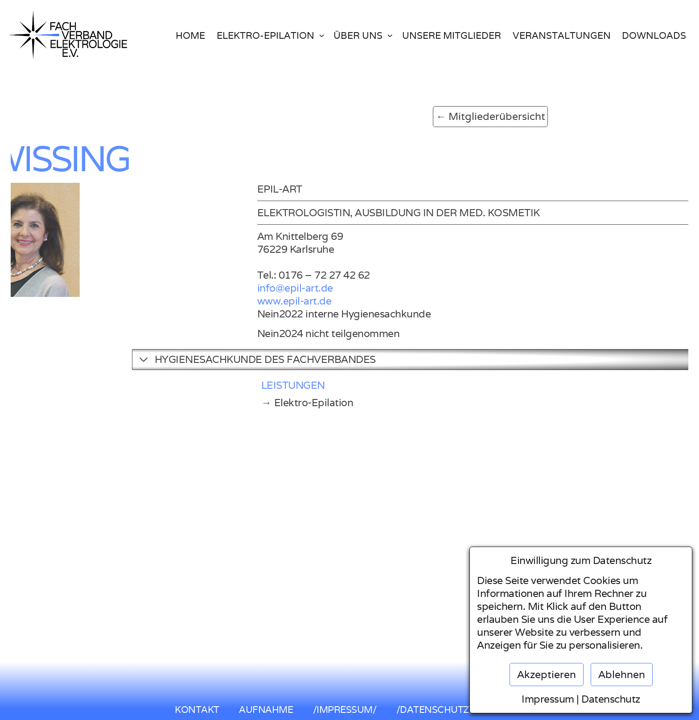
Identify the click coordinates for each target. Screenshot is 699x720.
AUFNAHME (266, 710)
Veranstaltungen (562, 35)
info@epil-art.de (385, 288)
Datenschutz (610, 699)
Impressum (548, 699)
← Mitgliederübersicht (385, 116)
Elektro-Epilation (265, 35)
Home (190, 35)
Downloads (654, 35)
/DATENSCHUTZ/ (434, 710)
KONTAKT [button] (197, 710)
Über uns (357, 35)
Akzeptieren (546, 674)
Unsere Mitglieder (451, 35)
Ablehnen (621, 674)
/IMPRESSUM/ (345, 710)
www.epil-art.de (384, 301)
